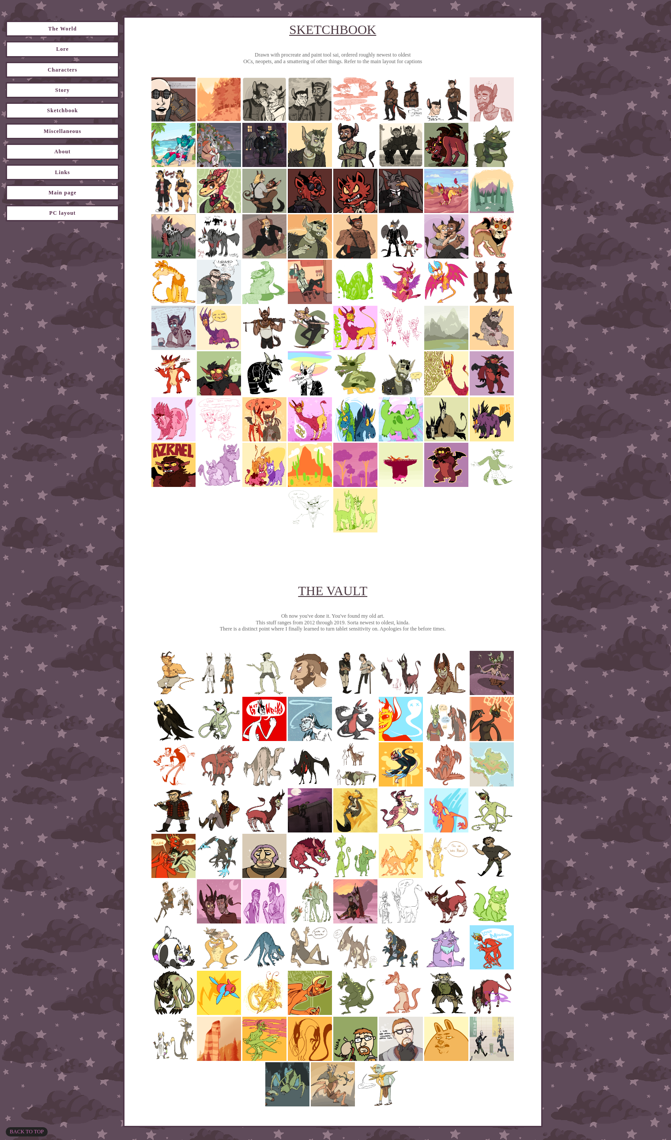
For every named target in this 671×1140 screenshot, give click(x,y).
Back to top (27, 1132)
